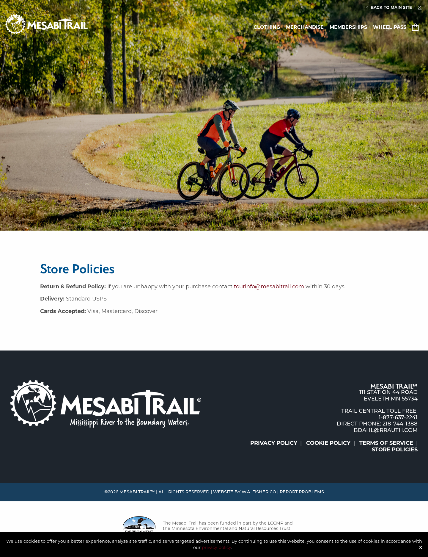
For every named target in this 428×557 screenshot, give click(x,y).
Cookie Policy (328, 443)
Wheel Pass (389, 27)
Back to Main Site (389, 7)
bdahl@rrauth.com (386, 431)
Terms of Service (386, 443)
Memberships (348, 27)
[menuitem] (389, 7)
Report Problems (302, 492)
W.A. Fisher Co (259, 492)
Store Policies (395, 449)
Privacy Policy (273, 443)
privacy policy (216, 547)
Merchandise (305, 27)
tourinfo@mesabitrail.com (269, 286)
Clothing (267, 27)
